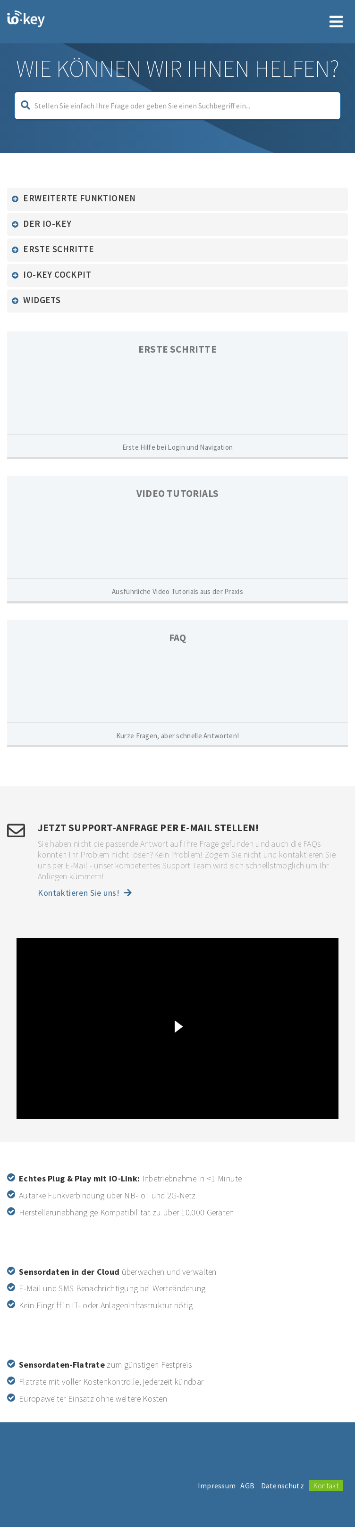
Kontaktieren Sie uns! (85, 892)
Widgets (41, 299)
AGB (247, 1485)
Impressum (217, 1485)
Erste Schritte (58, 249)
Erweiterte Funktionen (79, 198)
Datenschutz (282, 1485)
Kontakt (325, 1485)
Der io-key (47, 223)
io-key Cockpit (57, 274)
